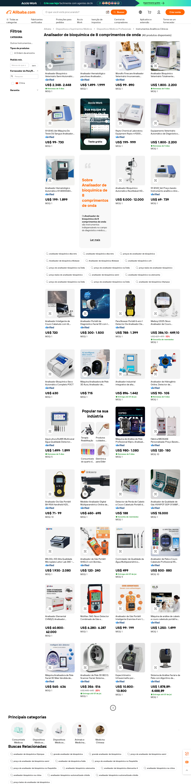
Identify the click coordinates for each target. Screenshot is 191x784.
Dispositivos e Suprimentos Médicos (74, 29)
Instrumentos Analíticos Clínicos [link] (152, 29)
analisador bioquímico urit (138, 261)
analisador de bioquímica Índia (70, 761)
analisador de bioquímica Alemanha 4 (119, 768)
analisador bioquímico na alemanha (142, 275)
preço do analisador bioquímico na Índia (65, 268)
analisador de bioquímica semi (104, 275)
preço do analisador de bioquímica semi (146, 754)
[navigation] (24, 369)
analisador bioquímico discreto (61, 254)
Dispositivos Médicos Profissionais (114, 29)
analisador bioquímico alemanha (79, 768)
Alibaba (47, 29)
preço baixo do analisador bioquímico (154, 268)
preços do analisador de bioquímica (137, 254)
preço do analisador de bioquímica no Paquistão (115, 761)
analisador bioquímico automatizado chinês (68, 775)
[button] (108, 12)
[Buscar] (119, 12)
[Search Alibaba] (74, 12)
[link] (187, 754)
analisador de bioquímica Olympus (153, 282)
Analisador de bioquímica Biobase (62, 261)
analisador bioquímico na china (159, 768)
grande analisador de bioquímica (66, 754)
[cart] (150, 12)
